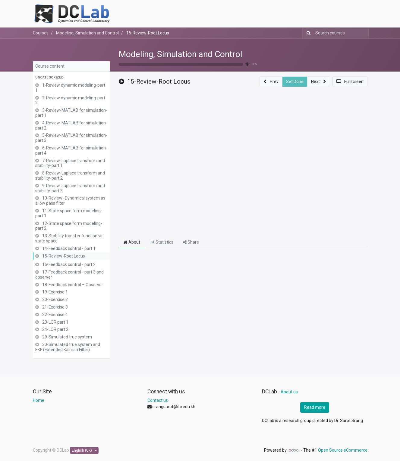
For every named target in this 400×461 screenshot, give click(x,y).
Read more (314, 407)
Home (38, 400)
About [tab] (132, 242)
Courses (41, 32)
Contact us (157, 400)
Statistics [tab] (161, 242)
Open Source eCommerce (342, 450)
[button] (71, 78)
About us (289, 391)
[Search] (307, 33)
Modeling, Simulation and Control (180, 54)
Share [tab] (191, 242)
